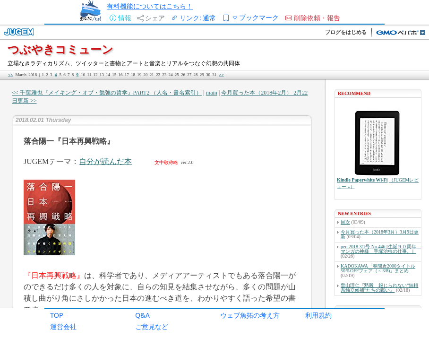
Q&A (142, 315)
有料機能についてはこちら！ (150, 5)
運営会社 (63, 326)
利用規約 (318, 315)
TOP (56, 315)
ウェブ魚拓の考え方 (250, 315)
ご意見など (151, 326)
